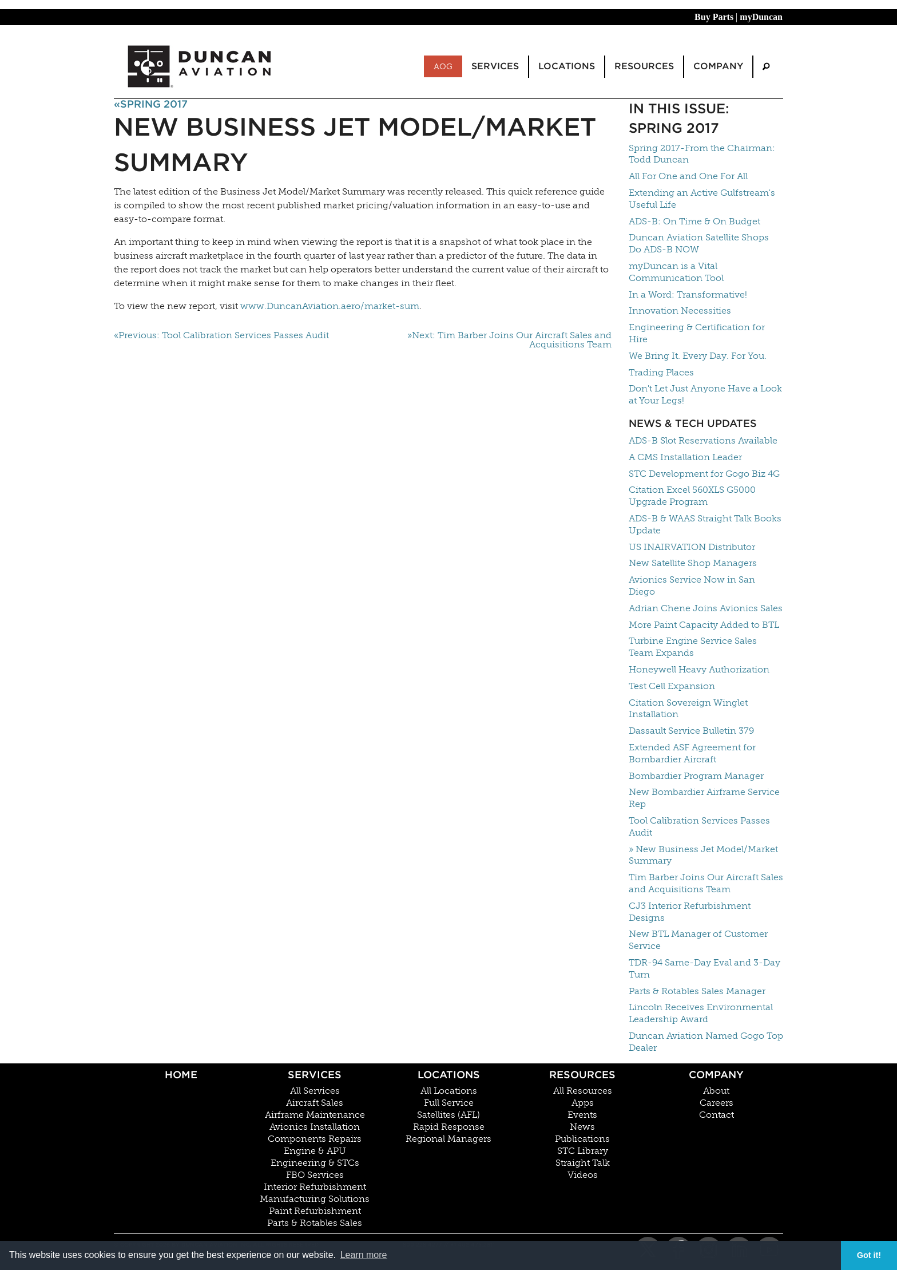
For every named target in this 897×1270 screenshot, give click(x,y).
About (716, 1090)
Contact (716, 1114)
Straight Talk (582, 1163)
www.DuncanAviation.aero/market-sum (329, 305)
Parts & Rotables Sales (314, 1223)
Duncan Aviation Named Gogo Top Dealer (706, 1041)
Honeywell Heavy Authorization (699, 669)
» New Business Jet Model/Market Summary (703, 855)
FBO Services (315, 1175)
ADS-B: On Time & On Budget (694, 221)
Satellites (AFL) (448, 1114)
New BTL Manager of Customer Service (698, 939)
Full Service (449, 1102)
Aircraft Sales (314, 1102)
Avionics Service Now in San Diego (692, 585)
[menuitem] (766, 67)
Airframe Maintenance (315, 1114)
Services (315, 1075)
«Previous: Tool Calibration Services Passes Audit (221, 335)
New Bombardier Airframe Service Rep (704, 797)
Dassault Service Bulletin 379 (691, 730)
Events (582, 1114)
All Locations (448, 1090)
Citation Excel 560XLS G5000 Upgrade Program (692, 495)
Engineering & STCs (315, 1163)
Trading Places (661, 372)
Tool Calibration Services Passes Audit (699, 826)
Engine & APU (315, 1151)
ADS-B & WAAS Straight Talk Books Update (705, 524)
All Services (315, 1090)
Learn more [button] (363, 1255)
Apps (582, 1102)
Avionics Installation (314, 1126)
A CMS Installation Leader (685, 457)
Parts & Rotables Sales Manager (697, 991)
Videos (582, 1175)
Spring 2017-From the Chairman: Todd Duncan (702, 154)
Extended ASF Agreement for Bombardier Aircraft (692, 753)
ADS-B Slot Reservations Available (703, 440)
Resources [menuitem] (644, 66)
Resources (582, 1075)
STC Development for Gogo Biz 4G (704, 473)
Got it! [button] (869, 1255)
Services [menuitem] (495, 66)
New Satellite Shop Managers (693, 562)
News (582, 1126)
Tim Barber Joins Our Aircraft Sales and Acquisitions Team (706, 883)
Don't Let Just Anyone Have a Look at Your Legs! (705, 394)
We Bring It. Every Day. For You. (698, 355)
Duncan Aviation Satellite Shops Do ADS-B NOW (699, 243)
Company (716, 1075)
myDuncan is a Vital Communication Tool (676, 271)
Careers (716, 1102)
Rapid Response (449, 1126)
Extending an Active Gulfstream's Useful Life (702, 198)
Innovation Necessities (680, 310)
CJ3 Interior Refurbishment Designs (690, 911)
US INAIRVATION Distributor (692, 546)
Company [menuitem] (718, 66)
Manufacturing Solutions (315, 1199)
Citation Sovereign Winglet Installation (688, 708)
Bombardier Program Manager (696, 775)
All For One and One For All (688, 176)
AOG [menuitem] (443, 66)
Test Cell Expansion (672, 686)
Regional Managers (448, 1139)
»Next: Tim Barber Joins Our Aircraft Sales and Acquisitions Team (509, 340)
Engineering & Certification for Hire (697, 333)
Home (181, 1075)
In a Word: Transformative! (688, 294)
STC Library (582, 1151)
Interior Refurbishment (315, 1187)
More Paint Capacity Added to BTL (704, 624)
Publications (582, 1139)
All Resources (582, 1090)
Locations (449, 1075)
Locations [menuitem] (566, 66)
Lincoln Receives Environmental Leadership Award (701, 1013)
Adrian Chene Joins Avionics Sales (706, 608)
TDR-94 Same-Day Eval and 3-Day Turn (704, 968)
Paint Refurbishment (315, 1211)
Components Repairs (315, 1139)
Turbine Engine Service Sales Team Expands (693, 646)
